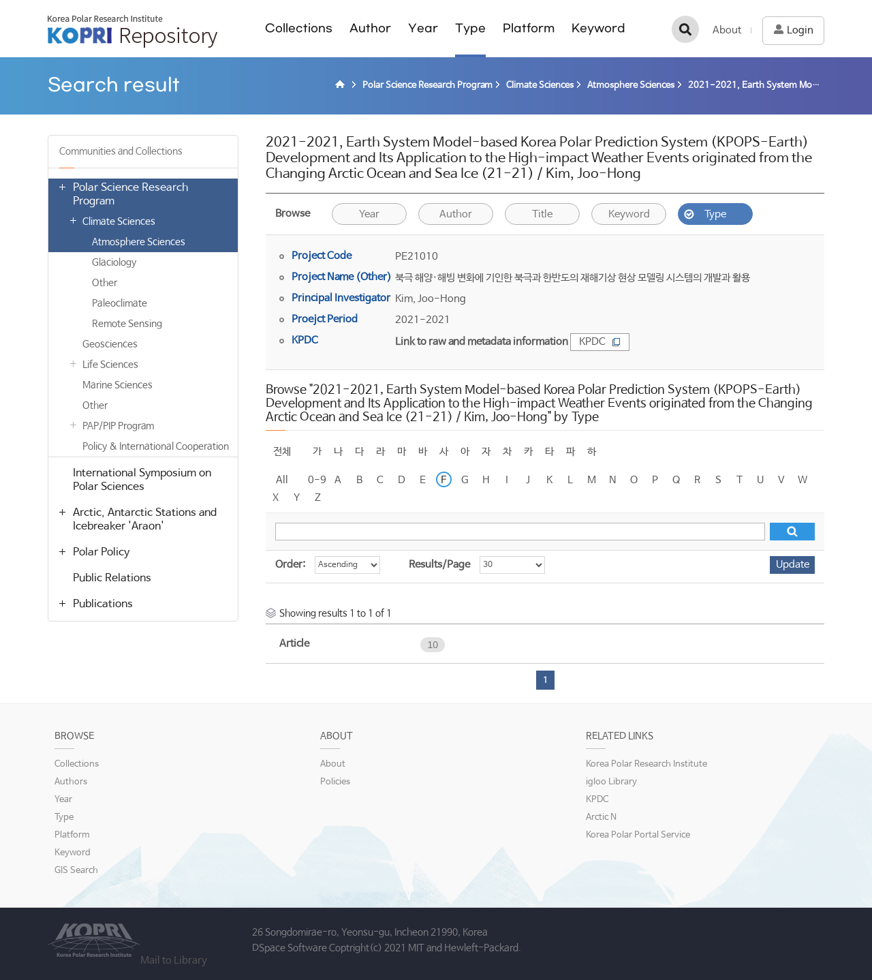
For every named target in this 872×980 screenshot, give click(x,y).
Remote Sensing (127, 323)
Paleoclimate (119, 303)
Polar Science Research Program (130, 194)
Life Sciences (110, 364)
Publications (103, 604)
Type (470, 28)
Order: (290, 564)
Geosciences (110, 344)
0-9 (317, 480)
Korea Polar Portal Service (638, 835)
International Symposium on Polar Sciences (142, 480)
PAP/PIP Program (118, 425)
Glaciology (114, 262)
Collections (298, 28)
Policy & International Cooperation (155, 446)
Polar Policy (101, 552)
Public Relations (112, 578)
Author (370, 28)
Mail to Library (173, 960)
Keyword (598, 28)
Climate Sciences (118, 221)
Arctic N (601, 817)
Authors (70, 782)
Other (104, 282)
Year (423, 28)
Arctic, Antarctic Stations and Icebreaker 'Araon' (145, 519)
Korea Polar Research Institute (646, 764)
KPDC (600, 342)
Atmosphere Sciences (138, 241)
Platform (529, 28)
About (727, 30)
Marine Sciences (117, 385)
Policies (335, 782)
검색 (685, 29)
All (282, 480)
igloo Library (611, 782)
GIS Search (76, 871)
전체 (282, 451)
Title (542, 214)
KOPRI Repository (132, 31)
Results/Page (439, 564)
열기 (62, 187)
